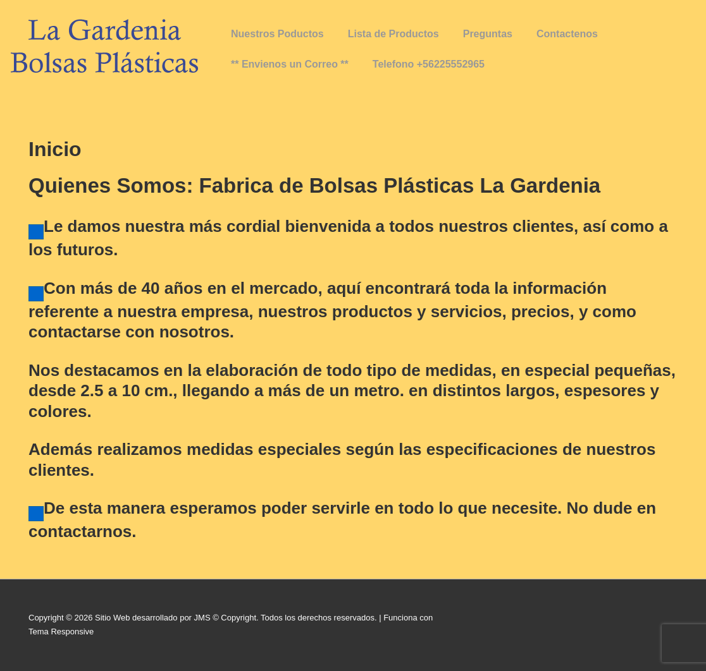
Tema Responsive (61, 631)
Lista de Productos (393, 33)
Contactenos (567, 33)
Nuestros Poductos (277, 33)
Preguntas (487, 33)
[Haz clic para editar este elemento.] (36, 231)
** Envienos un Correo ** (290, 64)
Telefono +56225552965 (429, 64)
